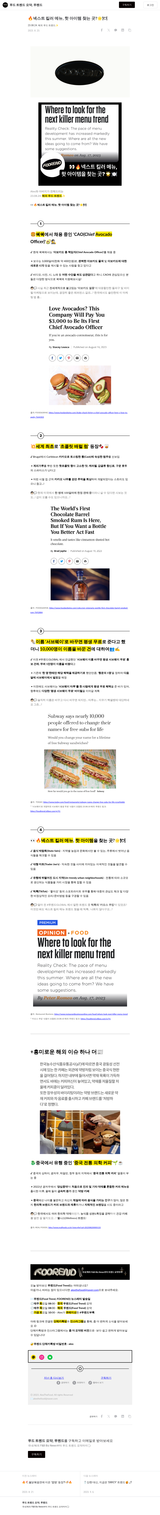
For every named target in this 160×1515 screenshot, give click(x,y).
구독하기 (133, 4)
